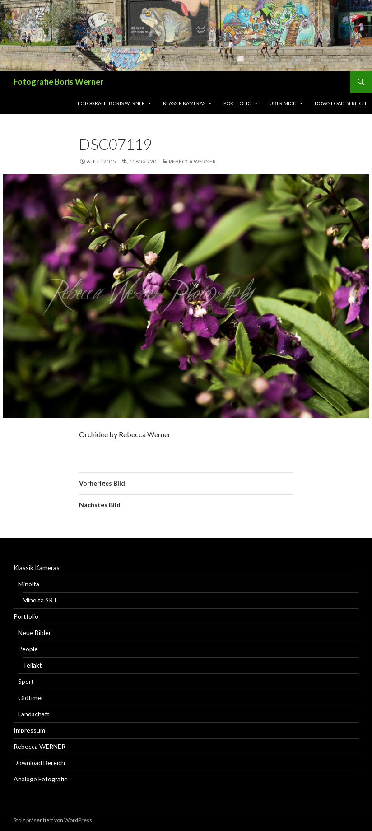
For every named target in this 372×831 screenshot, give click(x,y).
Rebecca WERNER (192, 161)
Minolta (28, 584)
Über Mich (283, 103)
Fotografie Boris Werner (58, 82)
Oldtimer (30, 697)
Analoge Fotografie (41, 779)
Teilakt (32, 665)
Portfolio (237, 103)
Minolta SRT (40, 600)
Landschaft (34, 714)
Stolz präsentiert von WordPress (53, 820)
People (28, 649)
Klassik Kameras (184, 103)
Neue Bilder (34, 632)
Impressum (29, 730)
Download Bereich (340, 103)
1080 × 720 (142, 161)
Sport (26, 681)
